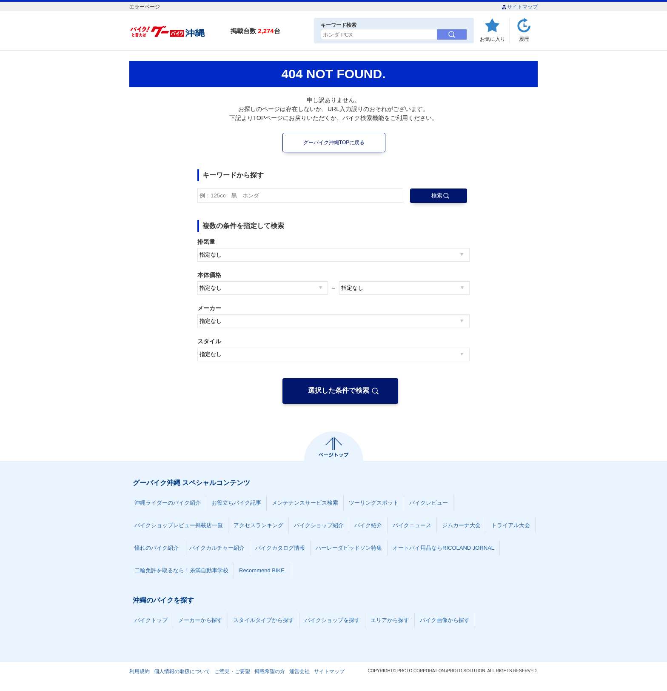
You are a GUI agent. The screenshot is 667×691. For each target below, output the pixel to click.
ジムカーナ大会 (461, 525)
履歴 (524, 39)
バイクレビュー (428, 503)
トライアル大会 (510, 525)
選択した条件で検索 (338, 390)
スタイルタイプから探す (263, 620)
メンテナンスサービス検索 (305, 503)
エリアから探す (390, 620)
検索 (436, 195)
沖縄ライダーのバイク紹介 (167, 503)
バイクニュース (412, 525)
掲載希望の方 (269, 671)
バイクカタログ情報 (280, 548)
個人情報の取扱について (182, 671)
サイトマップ (520, 7)
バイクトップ (151, 620)
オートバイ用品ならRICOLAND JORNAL (443, 548)
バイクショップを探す (332, 620)
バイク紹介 (368, 525)
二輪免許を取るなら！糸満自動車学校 (181, 570)
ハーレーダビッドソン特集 (349, 548)
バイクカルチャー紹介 (217, 548)
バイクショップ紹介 (319, 525)
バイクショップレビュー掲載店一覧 (178, 525)
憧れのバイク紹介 (156, 548)
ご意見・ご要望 (232, 671)
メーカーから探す (200, 620)
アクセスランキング (258, 525)
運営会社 (299, 671)
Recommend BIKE (262, 570)
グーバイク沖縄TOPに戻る (334, 143)
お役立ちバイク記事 (236, 503)
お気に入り (492, 39)
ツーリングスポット (374, 503)
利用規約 (139, 671)
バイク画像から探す (445, 620)
